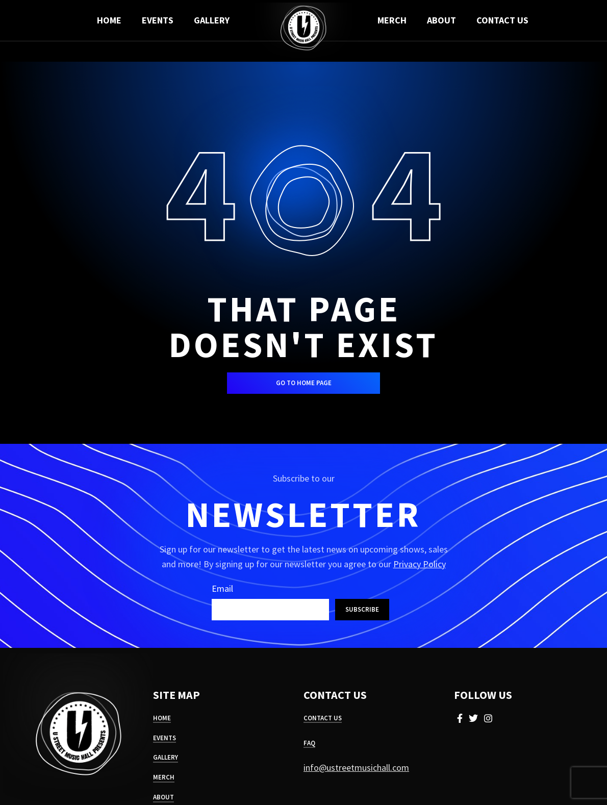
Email (222, 588)
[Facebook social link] (460, 718)
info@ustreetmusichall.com (356, 767)
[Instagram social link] (488, 718)
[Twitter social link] (473, 718)
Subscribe (362, 609)
